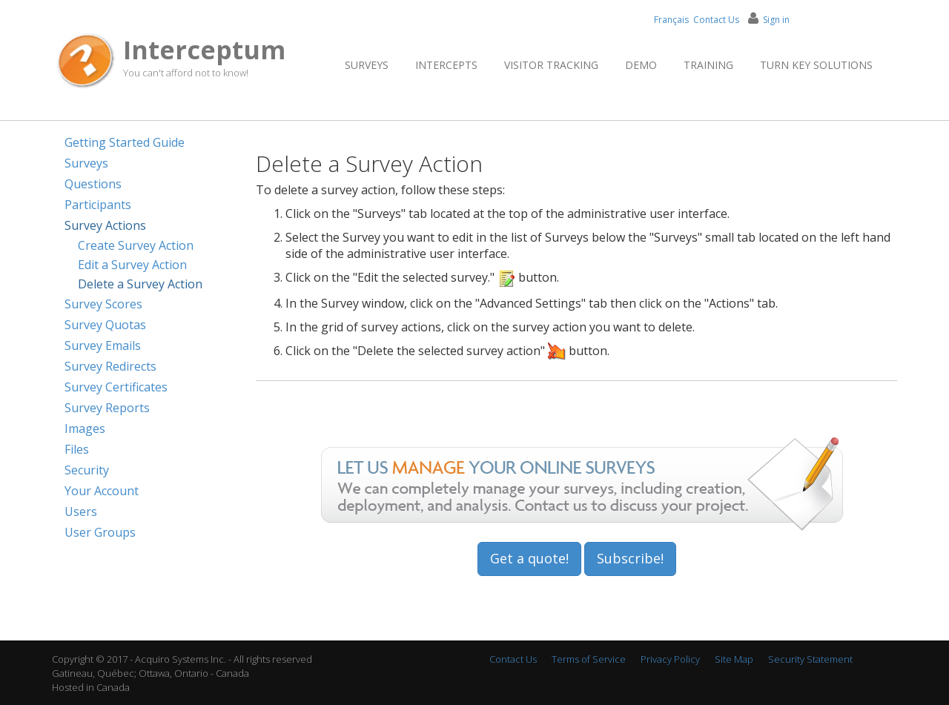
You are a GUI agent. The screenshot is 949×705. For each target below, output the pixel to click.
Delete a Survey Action (140, 284)
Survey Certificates (116, 387)
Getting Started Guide (125, 142)
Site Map (734, 659)
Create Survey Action (136, 245)
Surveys (366, 65)
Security (87, 470)
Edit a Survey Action (132, 264)
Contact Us (716, 19)
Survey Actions (105, 225)
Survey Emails (103, 345)
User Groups (100, 532)
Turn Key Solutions (816, 65)
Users (81, 511)
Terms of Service (589, 659)
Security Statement (810, 659)
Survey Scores (103, 304)
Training (708, 65)
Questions (93, 184)
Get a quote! (529, 558)
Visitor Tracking (551, 65)
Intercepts (446, 65)
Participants (98, 204)
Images (85, 428)
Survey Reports (107, 408)
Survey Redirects (110, 366)
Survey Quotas (105, 325)
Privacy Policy (670, 659)
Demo (641, 65)
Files (77, 449)
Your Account (102, 491)
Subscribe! (630, 558)
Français (671, 19)
